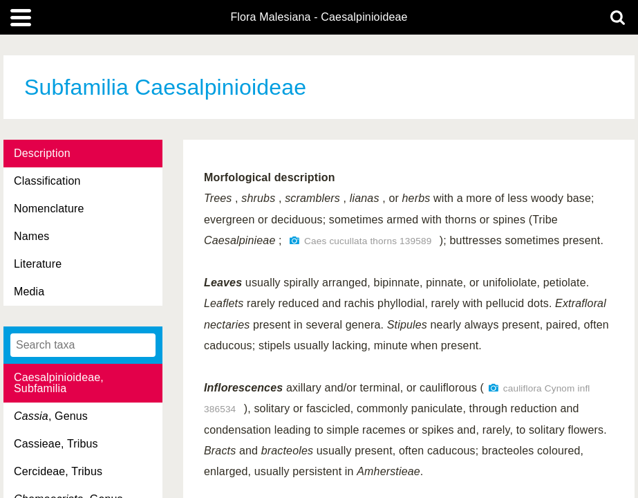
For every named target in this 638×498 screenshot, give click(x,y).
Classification (47, 181)
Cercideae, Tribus (58, 471)
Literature (38, 264)
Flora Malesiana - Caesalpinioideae (318, 17)
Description (42, 153)
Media (29, 291)
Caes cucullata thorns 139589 (367, 241)
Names (31, 236)
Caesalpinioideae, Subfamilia (59, 382)
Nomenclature (49, 208)
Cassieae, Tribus (56, 444)
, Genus (51, 416)
